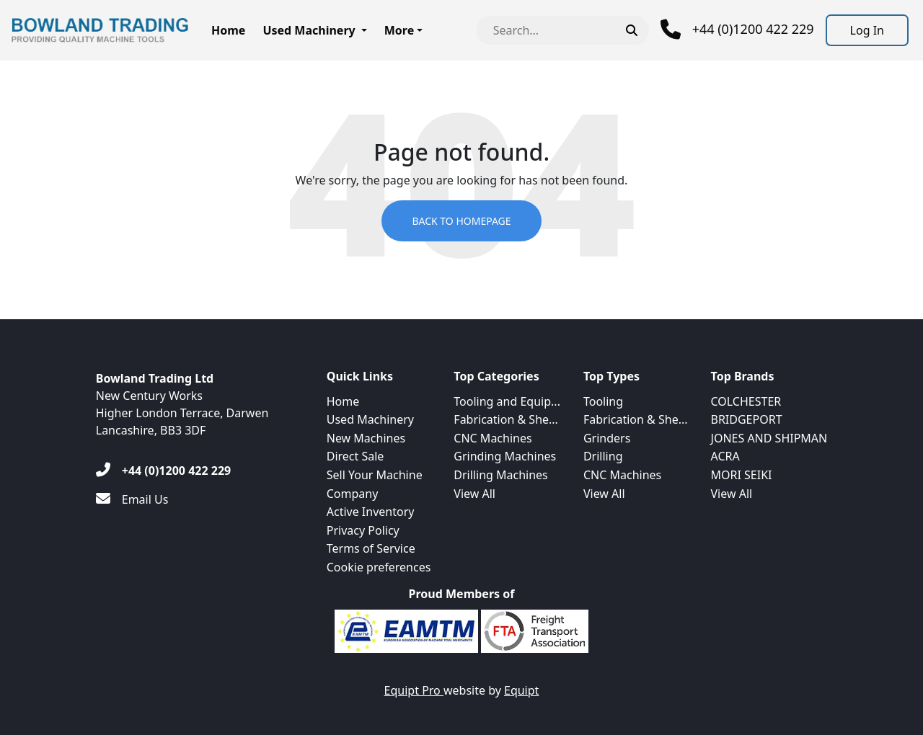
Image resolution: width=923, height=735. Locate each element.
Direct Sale (355, 456)
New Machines (366, 438)
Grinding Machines (505, 456)
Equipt (521, 690)
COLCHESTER (746, 401)
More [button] (399, 30)
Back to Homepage (461, 221)
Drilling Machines (500, 475)
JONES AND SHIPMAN (769, 438)
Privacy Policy (363, 530)
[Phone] (737, 29)
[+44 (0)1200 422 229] (163, 470)
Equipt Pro (413, 690)
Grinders (606, 438)
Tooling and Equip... (507, 401)
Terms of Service (371, 548)
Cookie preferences (379, 567)
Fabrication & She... (506, 419)
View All (474, 494)
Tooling (603, 401)
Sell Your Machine (375, 475)
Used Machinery (308, 30)
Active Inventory (371, 512)
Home (228, 30)
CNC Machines (492, 438)
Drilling (603, 456)
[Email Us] (132, 499)
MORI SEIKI (741, 475)
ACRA (725, 456)
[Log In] (867, 30)
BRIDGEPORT (746, 419)
